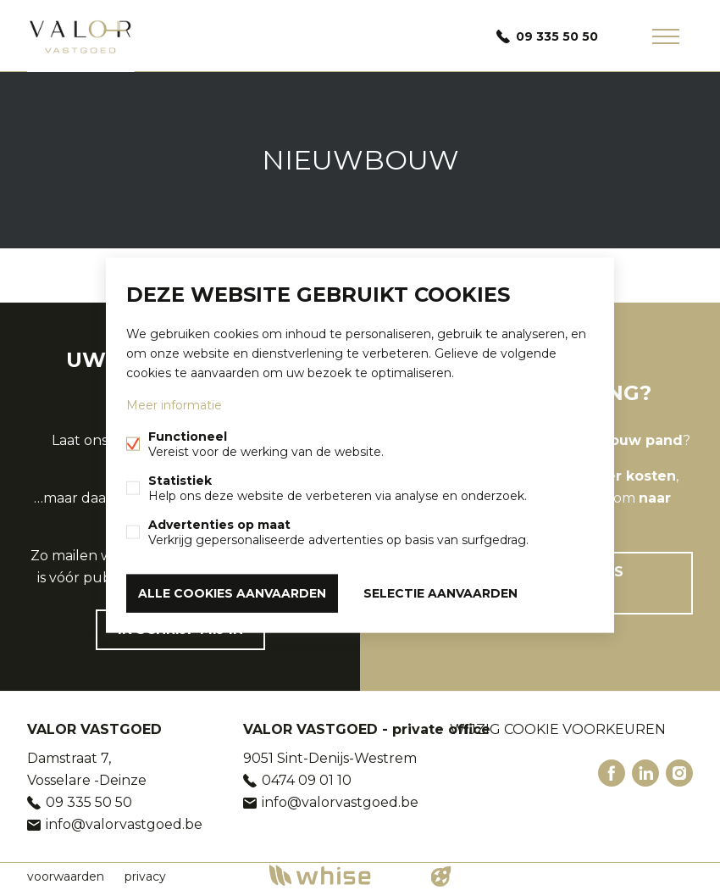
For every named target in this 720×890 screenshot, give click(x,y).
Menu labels (666, 36)
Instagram (679, 773)
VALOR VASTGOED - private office (366, 729)
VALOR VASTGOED (94, 729)
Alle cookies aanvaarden (232, 593)
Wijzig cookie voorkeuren (558, 729)
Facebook (611, 773)
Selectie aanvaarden (440, 593)
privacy (145, 876)
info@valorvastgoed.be (124, 824)
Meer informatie (174, 405)
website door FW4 (441, 876)
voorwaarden (65, 876)
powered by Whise (340, 875)
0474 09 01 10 (307, 780)
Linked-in (645, 773)
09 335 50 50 (557, 36)
